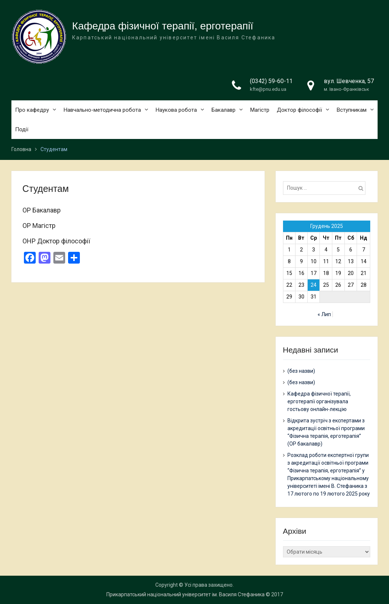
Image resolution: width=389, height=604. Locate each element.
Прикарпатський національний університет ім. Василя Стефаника (185, 594)
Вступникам (352, 110)
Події (21, 129)
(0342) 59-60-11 (271, 81)
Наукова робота (176, 110)
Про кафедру (32, 110)
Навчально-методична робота (102, 110)
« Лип (324, 314)
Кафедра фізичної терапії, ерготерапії (162, 26)
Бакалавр (224, 110)
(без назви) (301, 371)
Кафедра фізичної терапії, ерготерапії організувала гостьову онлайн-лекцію (319, 401)
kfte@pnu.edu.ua (268, 89)
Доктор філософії (299, 110)
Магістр (259, 110)
